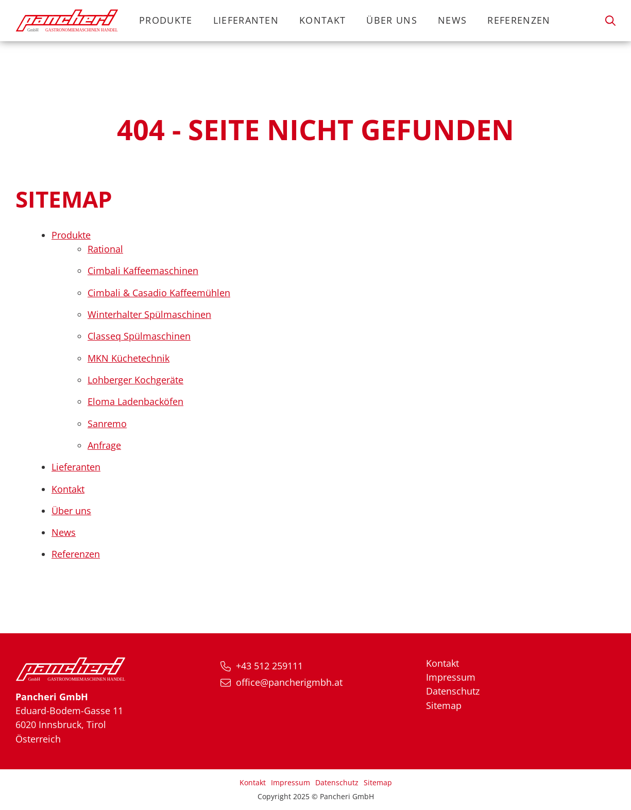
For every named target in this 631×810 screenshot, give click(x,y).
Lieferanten (246, 20)
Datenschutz (453, 691)
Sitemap (444, 705)
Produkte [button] (166, 20)
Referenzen (518, 20)
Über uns (391, 20)
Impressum (450, 677)
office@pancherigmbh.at (289, 682)
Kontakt (322, 20)
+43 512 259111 (269, 666)
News (452, 20)
